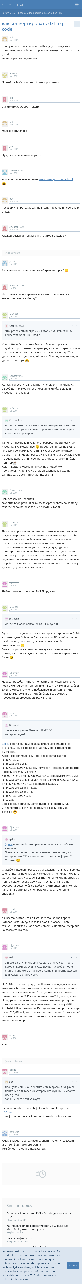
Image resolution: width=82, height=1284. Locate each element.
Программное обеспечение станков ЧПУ (39, 12)
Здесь (5, 744)
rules (6, 1279)
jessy (12, 261)
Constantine (16, 375)
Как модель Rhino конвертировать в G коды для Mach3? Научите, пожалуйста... (37, 1227)
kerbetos (14, 1131)
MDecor (13, 313)
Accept (73, 1265)
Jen (11, 97)
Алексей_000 (16, 226)
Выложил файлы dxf (20, 1238)
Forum (5, 12)
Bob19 (12, 1069)
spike (12, 713)
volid (12, 909)
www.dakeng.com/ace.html (56, 179)
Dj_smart (14, 582)
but (11, 37)
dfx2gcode (8, 1112)
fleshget (13, 73)
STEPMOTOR (16, 170)
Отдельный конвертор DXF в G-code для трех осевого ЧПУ (41, 1215)
